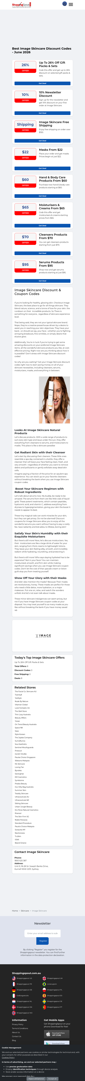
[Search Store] (64, 3)
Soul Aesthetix (21, 744)
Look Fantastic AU (22, 708)
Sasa (17, 731)
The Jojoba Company (23, 738)
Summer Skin (20, 790)
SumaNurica (20, 741)
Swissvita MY (20, 830)
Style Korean (20, 734)
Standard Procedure (23, 823)
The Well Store (21, 711)
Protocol (18, 751)
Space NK (19, 728)
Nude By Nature (21, 701)
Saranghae (19, 774)
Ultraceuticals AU (22, 797)
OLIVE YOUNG (21, 754)
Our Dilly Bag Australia (24, 787)
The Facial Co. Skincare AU (25, 691)
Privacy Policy (17, 1024)
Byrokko (18, 770)
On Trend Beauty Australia (25, 724)
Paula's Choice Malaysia (24, 826)
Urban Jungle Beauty (23, 807)
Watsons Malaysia (22, 761)
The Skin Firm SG (22, 817)
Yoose (17, 721)
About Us (16, 1032)
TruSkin (18, 836)
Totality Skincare (21, 793)
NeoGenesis (20, 833)
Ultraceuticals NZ (22, 800)
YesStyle (18, 698)
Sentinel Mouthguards (24, 747)
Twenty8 (18, 695)
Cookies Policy (8, 1057)
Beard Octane (20, 843)
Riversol (18, 813)
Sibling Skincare (21, 803)
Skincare (25, 911)
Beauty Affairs (20, 718)
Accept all (52, 1079)
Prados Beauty (21, 784)
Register (43, 941)
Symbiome (19, 780)
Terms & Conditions (20, 1028)
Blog (14, 1040)
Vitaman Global (21, 705)
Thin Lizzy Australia (23, 714)
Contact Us (16, 1036)
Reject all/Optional (36, 1079)
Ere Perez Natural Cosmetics (26, 810)
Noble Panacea (21, 820)
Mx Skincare (20, 764)
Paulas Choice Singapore (25, 757)
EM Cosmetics (21, 777)
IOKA (17, 840)
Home (15, 911)
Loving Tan (19, 767)
